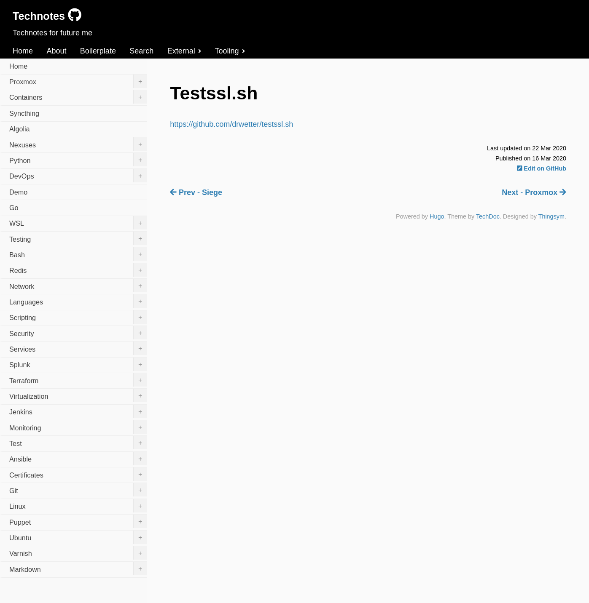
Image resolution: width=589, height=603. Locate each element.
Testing (78, 238)
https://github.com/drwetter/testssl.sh (231, 124)
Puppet (78, 521)
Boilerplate (98, 51)
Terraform (78, 380)
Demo (18, 192)
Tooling (230, 51)
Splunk (78, 364)
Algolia (19, 129)
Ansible (78, 458)
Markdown (78, 568)
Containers (78, 97)
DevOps (78, 175)
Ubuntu (78, 537)
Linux (78, 505)
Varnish (78, 553)
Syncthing (24, 113)
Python (78, 159)
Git (78, 489)
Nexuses (78, 144)
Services (78, 348)
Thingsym (551, 216)
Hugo (437, 216)
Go (14, 207)
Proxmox (78, 81)
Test (78, 442)
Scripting (78, 317)
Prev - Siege (196, 192)
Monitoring (78, 427)
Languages (78, 301)
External (184, 51)
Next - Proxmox (534, 192)
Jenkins (78, 411)
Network (78, 285)
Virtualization (78, 395)
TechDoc (488, 216)
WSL (78, 222)
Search (141, 51)
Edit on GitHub (541, 168)
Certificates (78, 474)
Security (78, 332)
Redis (78, 270)
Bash (78, 254)
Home (23, 51)
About (56, 51)
